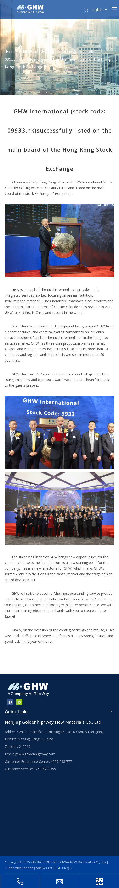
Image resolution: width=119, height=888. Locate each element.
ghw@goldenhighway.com (35, 754)
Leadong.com (32, 868)
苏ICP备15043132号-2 (57, 868)
